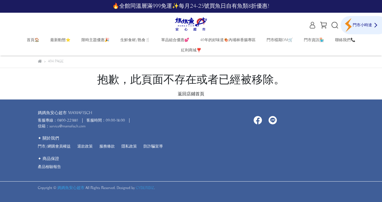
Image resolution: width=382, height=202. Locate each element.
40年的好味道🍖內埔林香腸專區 (228, 40)
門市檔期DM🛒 (280, 40)
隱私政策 (129, 146)
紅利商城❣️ (191, 50)
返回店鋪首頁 (191, 94)
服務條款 (107, 146)
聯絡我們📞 (345, 40)
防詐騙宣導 (153, 146)
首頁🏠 (33, 40)
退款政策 (85, 146)
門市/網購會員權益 (54, 146)
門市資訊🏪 (314, 40)
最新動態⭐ (60, 40)
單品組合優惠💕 (175, 40)
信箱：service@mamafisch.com (62, 126)
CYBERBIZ (145, 187)
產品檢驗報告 (49, 166)
